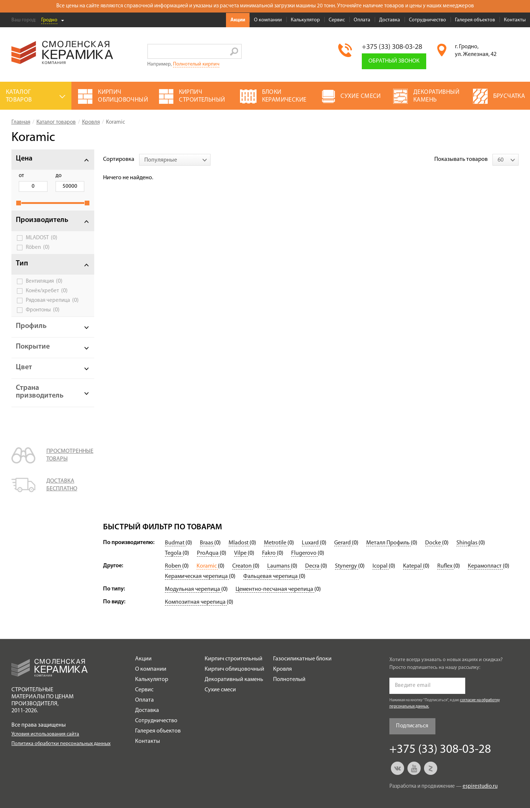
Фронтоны (43, 310)
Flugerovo (304, 553)
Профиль (31, 326)
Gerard (343, 543)
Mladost (239, 543)
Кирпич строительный (233, 659)
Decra (313, 566)
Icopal (380, 566)
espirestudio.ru (480, 786)
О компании (268, 20)
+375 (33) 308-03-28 (392, 47)
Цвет (24, 367)
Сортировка (118, 159)
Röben (38, 247)
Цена (24, 158)
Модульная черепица (193, 589)
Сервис (337, 20)
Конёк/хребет (47, 291)
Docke (433, 543)
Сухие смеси (220, 690)
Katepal (413, 566)
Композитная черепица (196, 602)
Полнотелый (289, 679)
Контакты (515, 20)
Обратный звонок (394, 61)
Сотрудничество (427, 20)
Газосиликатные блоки (302, 659)
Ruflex (445, 566)
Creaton (242, 566)
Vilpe (241, 553)
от (21, 176)
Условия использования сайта (45, 734)
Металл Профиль (388, 543)
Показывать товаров (461, 159)
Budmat (175, 543)
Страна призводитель (40, 391)
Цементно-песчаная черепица (275, 589)
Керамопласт (485, 566)
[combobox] (175, 160)
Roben (173, 566)
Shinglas (467, 543)
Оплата (362, 20)
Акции (237, 20)
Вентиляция (44, 281)
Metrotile (275, 543)
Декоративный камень (234, 679)
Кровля (282, 669)
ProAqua (208, 553)
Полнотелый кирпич (196, 64)
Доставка (389, 20)
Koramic (207, 566)
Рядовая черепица (52, 300)
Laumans (279, 566)
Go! (234, 51)
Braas (207, 543)
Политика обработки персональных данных (60, 744)
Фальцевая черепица (271, 576)
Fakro (269, 553)
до (58, 176)
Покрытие (33, 346)
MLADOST (41, 238)
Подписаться (412, 726)
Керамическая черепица (197, 576)
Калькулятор (305, 20)
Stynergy (346, 566)
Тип (22, 263)
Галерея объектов (475, 20)
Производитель (42, 220)
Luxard (311, 543)
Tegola (174, 553)
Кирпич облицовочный (234, 669)
